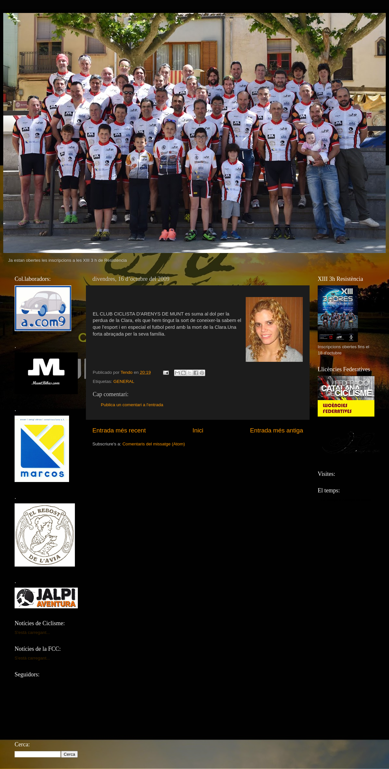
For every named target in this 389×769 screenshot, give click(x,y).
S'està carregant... (32, 632)
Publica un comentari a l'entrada (132, 404)
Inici (198, 430)
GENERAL (124, 381)
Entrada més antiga (276, 430)
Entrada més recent (119, 430)
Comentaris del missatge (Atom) (154, 444)
